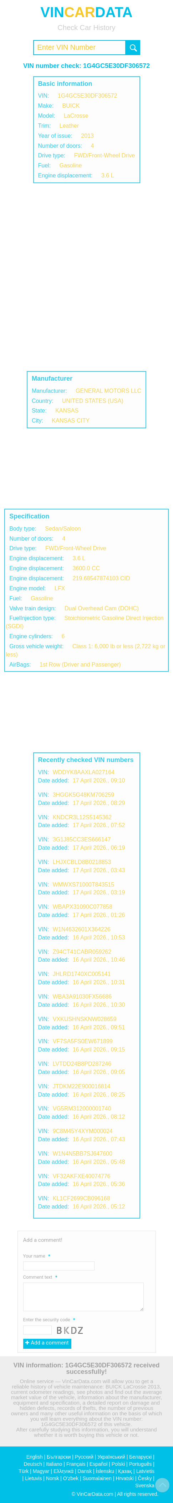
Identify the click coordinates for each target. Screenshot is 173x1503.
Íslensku (105, 1471)
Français (76, 1464)
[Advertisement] (86, 277)
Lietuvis (33, 1478)
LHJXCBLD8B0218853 (82, 862)
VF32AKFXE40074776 (82, 1176)
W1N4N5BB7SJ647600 (82, 1154)
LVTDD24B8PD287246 (82, 1064)
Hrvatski (125, 1478)
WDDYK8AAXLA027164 (84, 772)
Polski (118, 1464)
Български (59, 1457)
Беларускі (140, 1457)
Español (99, 1464)
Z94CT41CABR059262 (82, 952)
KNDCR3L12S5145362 (82, 817)
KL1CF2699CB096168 (81, 1198)
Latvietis (145, 1471)
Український (111, 1457)
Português (140, 1464)
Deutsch (33, 1464)
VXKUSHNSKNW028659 (85, 1019)
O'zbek (70, 1478)
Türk (24, 1471)
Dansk (84, 1471)
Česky (145, 1478)
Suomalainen (97, 1478)
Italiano (54, 1464)
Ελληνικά (63, 1471)
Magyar (41, 1471)
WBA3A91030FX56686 (82, 997)
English (34, 1457)
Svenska (144, 1485)
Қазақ (125, 1471)
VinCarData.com (95, 1494)
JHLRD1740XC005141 (82, 974)
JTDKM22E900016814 (82, 1086)
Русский (84, 1457)
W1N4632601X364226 (82, 929)
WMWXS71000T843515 (84, 885)
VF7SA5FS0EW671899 (83, 1041)
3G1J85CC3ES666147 (82, 839)
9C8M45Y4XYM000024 (83, 1131)
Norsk (52, 1478)
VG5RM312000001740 (82, 1109)
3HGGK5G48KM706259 (84, 795)
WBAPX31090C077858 (82, 907)
